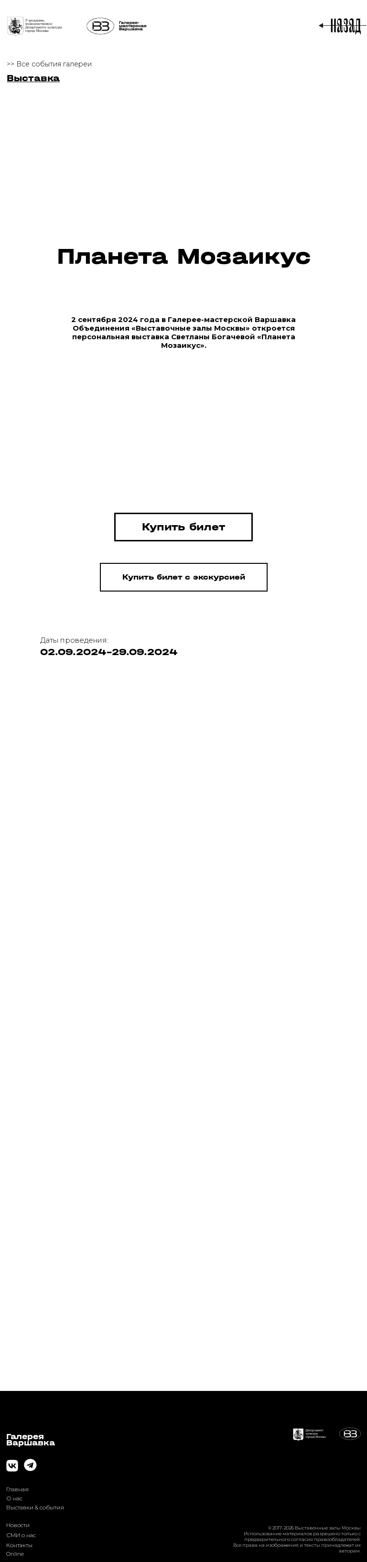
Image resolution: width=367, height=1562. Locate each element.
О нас (14, 1498)
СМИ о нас (21, 1535)
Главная (17, 1489)
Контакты (19, 1545)
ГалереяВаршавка (30, 1439)
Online (15, 1553)
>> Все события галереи (49, 64)
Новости (18, 1525)
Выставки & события (35, 1507)
